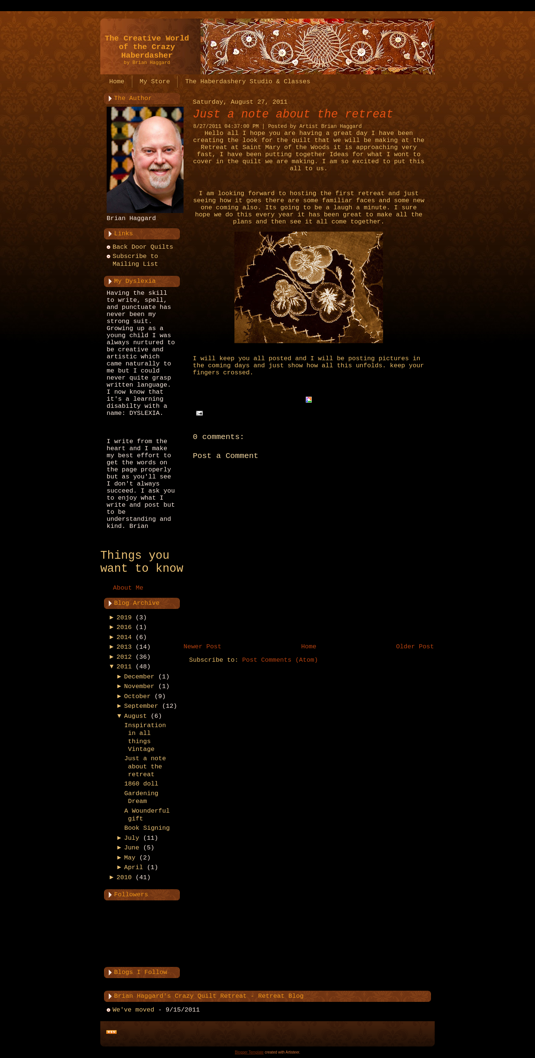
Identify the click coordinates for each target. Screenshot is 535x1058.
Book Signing (146, 828)
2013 (124, 647)
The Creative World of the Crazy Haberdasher (147, 47)
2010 (124, 877)
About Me (128, 587)
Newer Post (202, 646)
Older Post (415, 646)
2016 (124, 627)
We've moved (133, 1009)
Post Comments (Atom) (280, 660)
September (141, 706)
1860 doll (141, 783)
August (135, 716)
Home (309, 646)
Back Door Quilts (143, 247)
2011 (124, 666)
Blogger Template (249, 1052)
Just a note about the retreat (145, 766)
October (137, 696)
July (131, 838)
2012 (124, 657)
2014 (124, 637)
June (131, 847)
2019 (124, 617)
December (139, 676)
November (139, 686)
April (133, 867)
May (130, 857)
